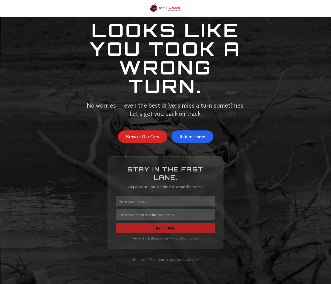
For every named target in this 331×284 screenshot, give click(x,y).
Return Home (192, 137)
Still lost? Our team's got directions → (165, 259)
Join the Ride (165, 228)
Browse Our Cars (142, 137)
